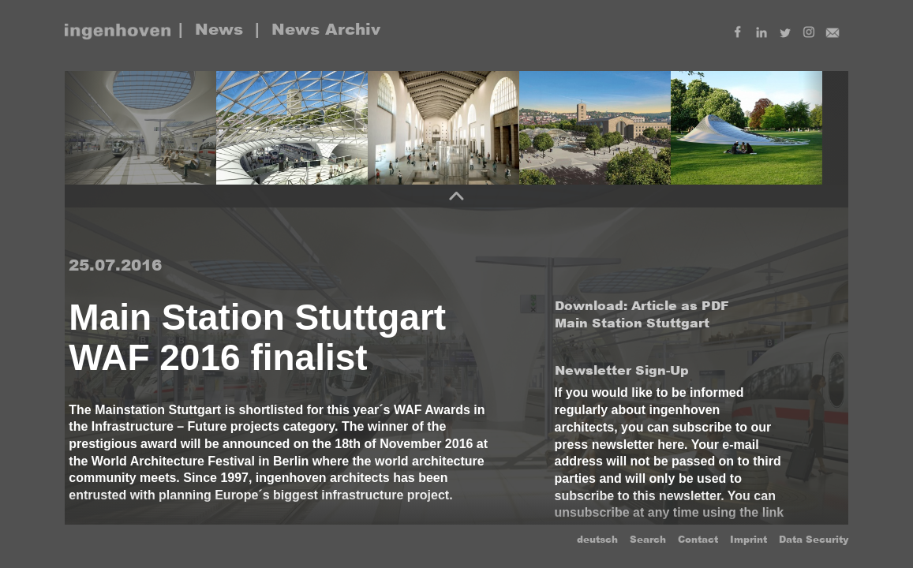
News (219, 29)
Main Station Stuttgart (632, 323)
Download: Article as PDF (642, 305)
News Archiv (325, 29)
